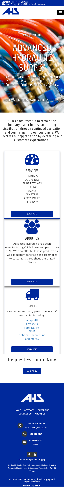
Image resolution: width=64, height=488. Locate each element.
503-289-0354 (35, 434)
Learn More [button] (32, 214)
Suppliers (43, 410)
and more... (32, 338)
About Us (40, 414)
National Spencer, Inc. (32, 335)
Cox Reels (32, 324)
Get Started (32, 371)
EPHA (32, 331)
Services (29, 410)
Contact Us (6, 2)
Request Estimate (20, 2)
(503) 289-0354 (37, 4)
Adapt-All (32, 320)
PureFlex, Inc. (32, 327)
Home (18, 410)
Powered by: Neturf (32, 485)
